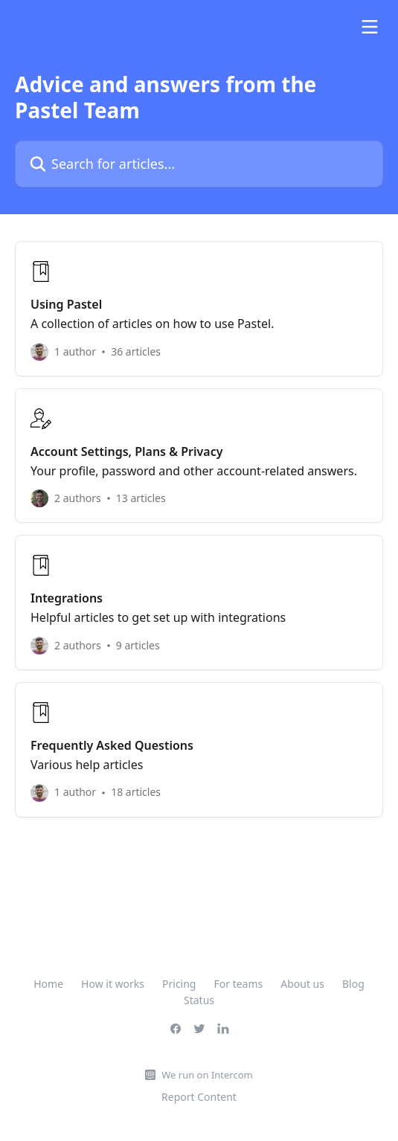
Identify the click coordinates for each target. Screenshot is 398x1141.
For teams (238, 984)
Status (199, 1000)
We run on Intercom (206, 1074)
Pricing (179, 984)
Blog (353, 984)
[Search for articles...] (199, 164)
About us (302, 984)
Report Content (199, 1097)
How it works (112, 984)
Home (48, 984)
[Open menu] (369, 27)
